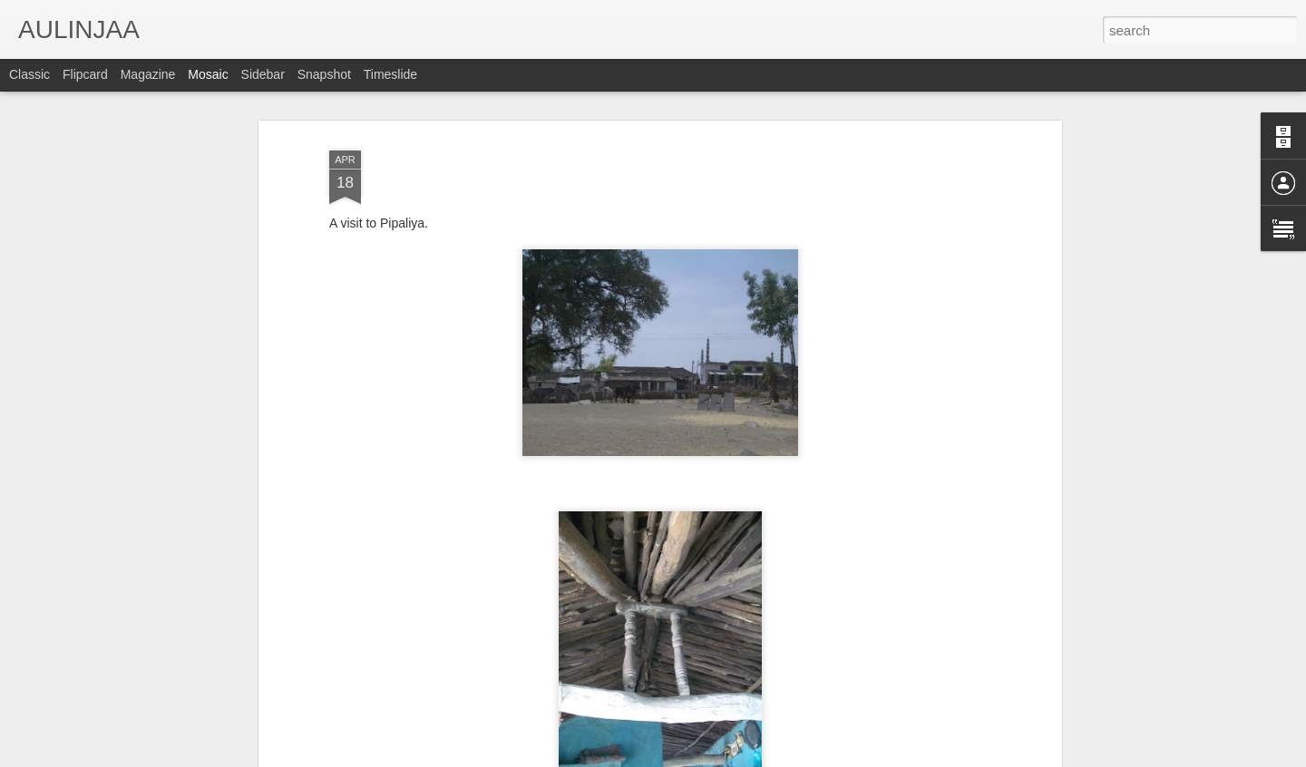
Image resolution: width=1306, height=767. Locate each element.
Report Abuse (763, 757)
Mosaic (208, 74)
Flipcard (85, 74)
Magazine (148, 74)
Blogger (709, 757)
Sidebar (263, 74)
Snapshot (324, 74)
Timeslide (390, 74)
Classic (29, 74)
